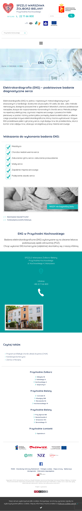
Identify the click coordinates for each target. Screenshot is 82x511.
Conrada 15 (41, 396)
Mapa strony (58, 469)
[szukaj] (71, 16)
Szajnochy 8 (41, 384)
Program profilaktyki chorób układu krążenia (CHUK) (27, 354)
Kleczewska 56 (41, 401)
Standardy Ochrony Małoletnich (27, 469)
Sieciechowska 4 (41, 417)
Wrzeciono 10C (41, 420)
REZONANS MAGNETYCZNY (18, 217)
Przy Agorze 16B (41, 414)
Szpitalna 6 (41, 433)
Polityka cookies (46, 469)
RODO (13, 469)
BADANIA (12, 66)
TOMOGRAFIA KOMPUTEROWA (19, 220)
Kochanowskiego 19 (41, 403)
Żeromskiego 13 (41, 422)
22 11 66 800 (26, 16)
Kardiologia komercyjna (15, 357)
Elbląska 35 (41, 377)
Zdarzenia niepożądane (45, 471)
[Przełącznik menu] (41, 43)
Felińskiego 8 (41, 379)
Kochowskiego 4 (41, 382)
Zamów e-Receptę (13, 360)
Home (4, 66)
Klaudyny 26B (41, 398)
